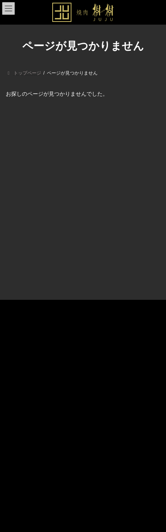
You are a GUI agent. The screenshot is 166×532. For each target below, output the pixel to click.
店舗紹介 (19, 352)
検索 (135, 405)
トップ (17, 339)
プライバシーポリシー (33, 392)
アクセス (19, 379)
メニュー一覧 (24, 365)
